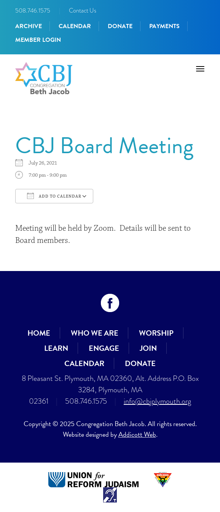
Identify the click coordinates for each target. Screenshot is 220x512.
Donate (120, 26)
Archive (28, 26)
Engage (104, 348)
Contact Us (82, 10)
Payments (164, 26)
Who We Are (94, 333)
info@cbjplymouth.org (157, 401)
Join (148, 348)
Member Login (38, 39)
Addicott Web (137, 434)
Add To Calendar (54, 195)
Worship (156, 333)
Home (38, 333)
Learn (56, 348)
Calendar (75, 26)
